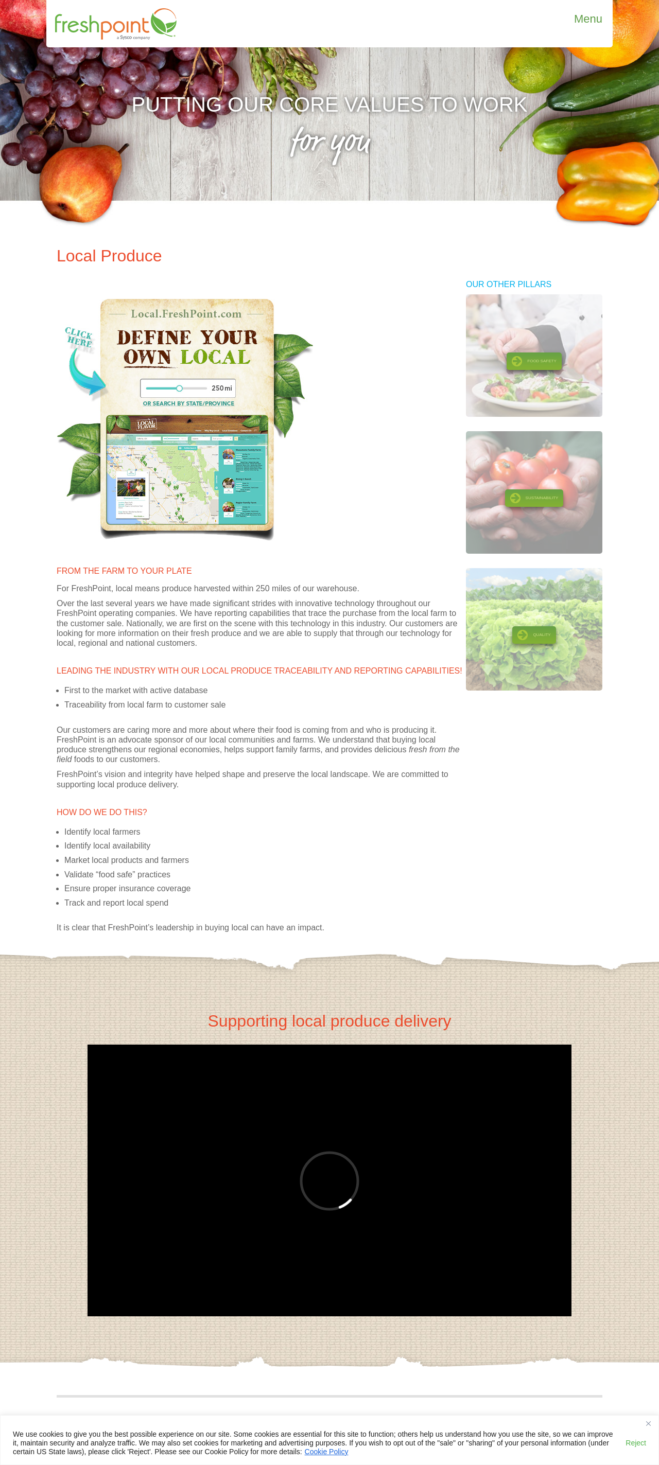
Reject (636, 1443)
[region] (329, 1440)
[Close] (648, 1424)
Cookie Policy (327, 1452)
